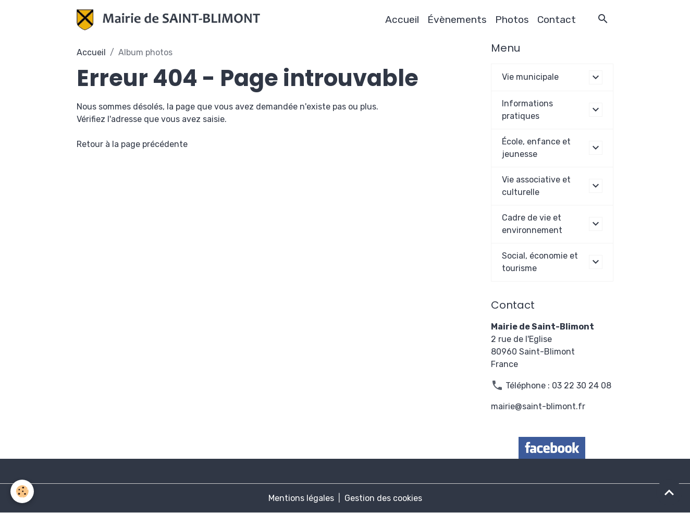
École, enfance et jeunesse (536, 148)
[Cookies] (22, 491)
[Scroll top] (669, 492)
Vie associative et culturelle (536, 186)
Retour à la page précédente (132, 144)
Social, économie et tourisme (540, 262)
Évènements (457, 20)
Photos (512, 20)
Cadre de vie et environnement (532, 224)
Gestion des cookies (383, 498)
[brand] (170, 19)
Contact (556, 20)
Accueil (402, 20)
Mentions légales (301, 498)
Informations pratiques (527, 110)
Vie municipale (530, 77)
